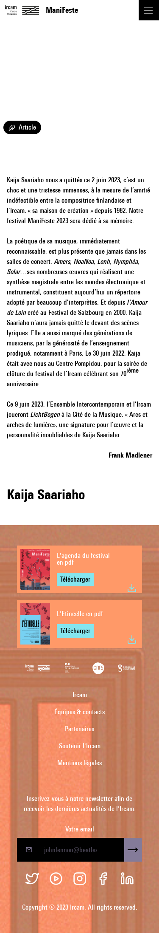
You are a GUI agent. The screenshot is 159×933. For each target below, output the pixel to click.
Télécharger (75, 579)
